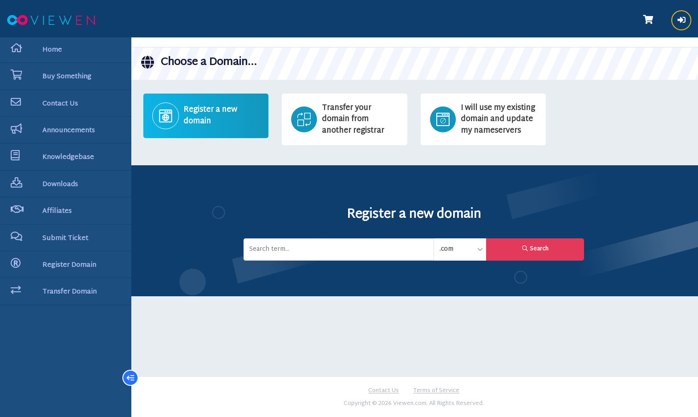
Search (536, 248)
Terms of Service (437, 390)
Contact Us (384, 390)
